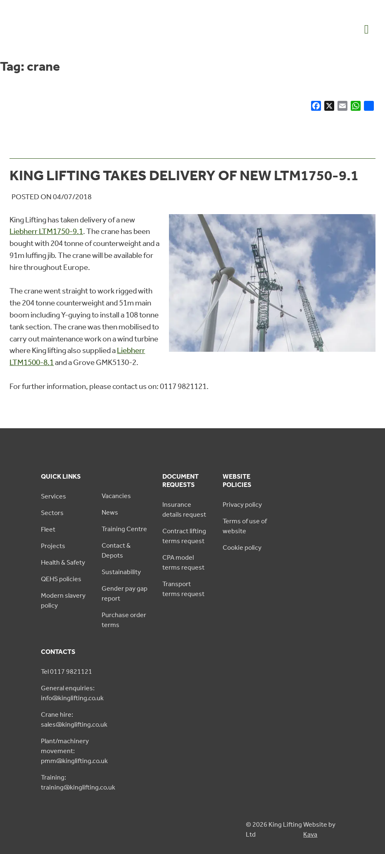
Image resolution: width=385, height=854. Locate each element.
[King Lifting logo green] (49, 44)
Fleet (48, 529)
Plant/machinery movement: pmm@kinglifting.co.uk (74, 751)
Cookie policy (242, 547)
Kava (310, 834)
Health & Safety (63, 562)
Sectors (52, 513)
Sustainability (121, 572)
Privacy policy (242, 504)
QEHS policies (61, 579)
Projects (53, 546)
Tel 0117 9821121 (66, 671)
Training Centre (124, 529)
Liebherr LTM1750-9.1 (46, 231)
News (110, 512)
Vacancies (116, 496)
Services (53, 496)
